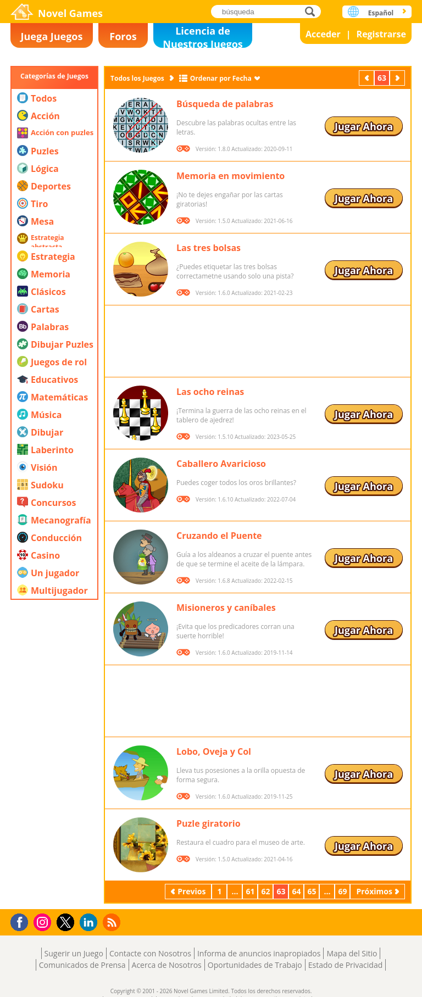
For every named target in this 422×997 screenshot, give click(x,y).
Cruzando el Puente (219, 536)
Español (381, 13)
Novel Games (70, 13)
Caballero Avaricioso (221, 464)
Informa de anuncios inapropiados (258, 953)
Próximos (398, 78)
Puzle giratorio (208, 823)
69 (342, 891)
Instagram (44, 921)
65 (311, 891)
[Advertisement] (54, 739)
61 (250, 891)
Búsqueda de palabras (224, 104)
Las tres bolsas (208, 248)
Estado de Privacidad (345, 965)
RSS (113, 922)
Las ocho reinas (210, 392)
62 (265, 891)
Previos (367, 78)
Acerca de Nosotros (167, 965)
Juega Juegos (52, 36)
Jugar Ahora (364, 126)
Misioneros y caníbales (226, 607)
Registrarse (381, 34)
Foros (122, 36)
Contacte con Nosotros (150, 953)
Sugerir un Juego (74, 953)
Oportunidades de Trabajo (255, 965)
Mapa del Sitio (351, 953)
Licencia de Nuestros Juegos (203, 36)
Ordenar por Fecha (221, 78)
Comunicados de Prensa (82, 965)
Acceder (323, 34)
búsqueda (313, 11)
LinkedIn (90, 922)
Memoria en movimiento (230, 176)
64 (296, 891)
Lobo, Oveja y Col (213, 751)
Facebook (22, 921)
